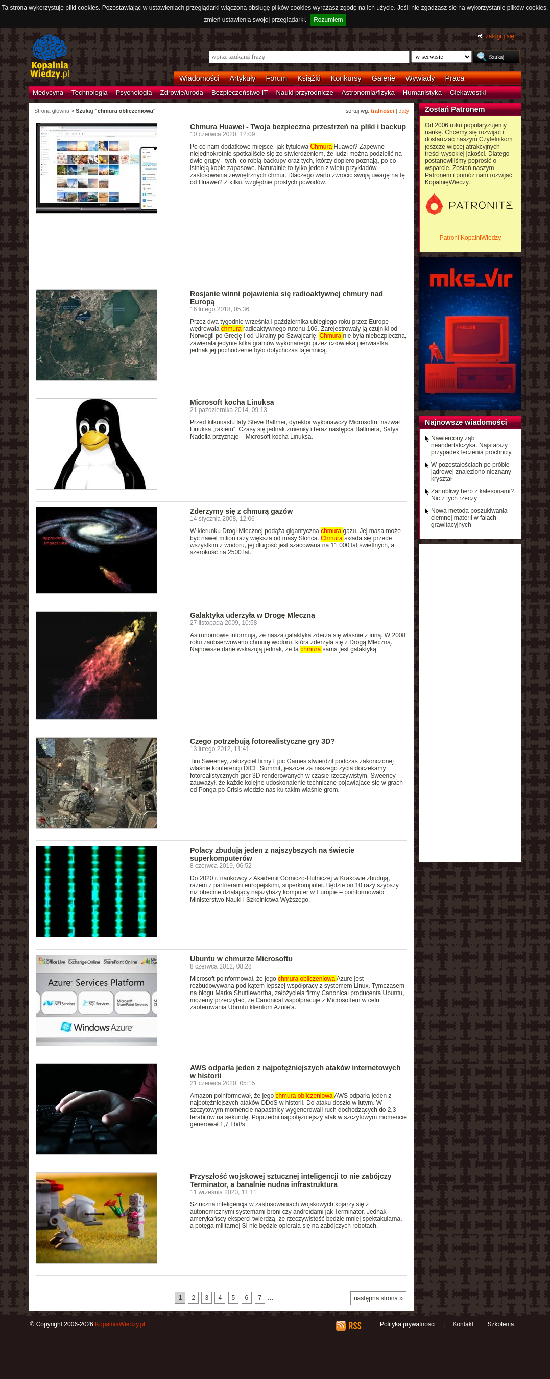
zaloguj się (500, 36)
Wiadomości (199, 78)
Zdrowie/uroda (181, 92)
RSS (355, 1326)
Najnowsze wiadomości (466, 422)
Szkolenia (500, 1324)
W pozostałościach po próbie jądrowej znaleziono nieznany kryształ (471, 471)
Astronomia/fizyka (368, 92)
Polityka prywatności (408, 1324)
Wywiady (420, 78)
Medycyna (48, 92)
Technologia (89, 92)
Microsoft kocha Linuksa (232, 402)
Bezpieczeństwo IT (239, 92)
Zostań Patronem (455, 109)
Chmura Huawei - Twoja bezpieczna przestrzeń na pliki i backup (298, 127)
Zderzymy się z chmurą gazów (241, 511)
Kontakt (462, 1324)
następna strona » (378, 1298)
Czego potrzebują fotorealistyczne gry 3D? (262, 741)
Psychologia (134, 92)
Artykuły (242, 78)
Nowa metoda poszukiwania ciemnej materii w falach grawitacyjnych (469, 517)
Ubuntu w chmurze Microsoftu (241, 959)
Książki (309, 78)
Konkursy (346, 78)
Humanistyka (422, 92)
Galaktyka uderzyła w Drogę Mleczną (252, 615)
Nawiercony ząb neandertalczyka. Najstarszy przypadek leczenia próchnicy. (472, 445)
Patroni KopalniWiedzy (470, 237)
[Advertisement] (222, 254)
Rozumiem (328, 19)
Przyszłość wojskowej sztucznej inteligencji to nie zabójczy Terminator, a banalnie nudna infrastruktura (291, 1180)
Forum (277, 78)
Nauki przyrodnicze (304, 92)
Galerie (383, 78)
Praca (455, 78)
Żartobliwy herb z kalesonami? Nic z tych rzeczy (472, 495)
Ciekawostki (468, 92)
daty (404, 111)
